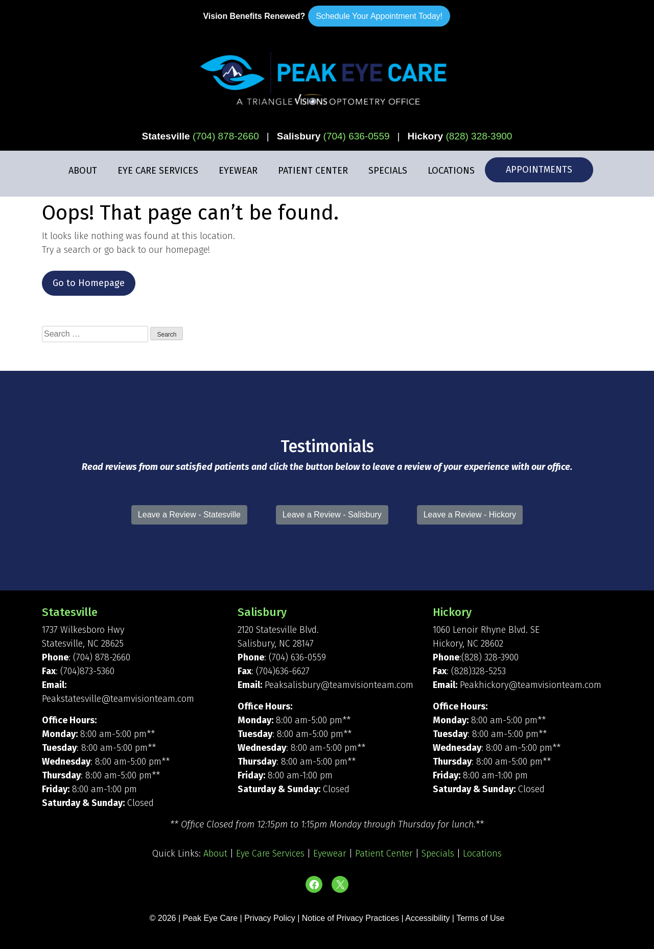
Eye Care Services (158, 170)
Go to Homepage (89, 283)
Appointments (539, 169)
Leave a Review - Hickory (470, 514)
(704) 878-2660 (226, 136)
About (82, 170)
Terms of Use (480, 918)
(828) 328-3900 (479, 136)
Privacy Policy (270, 918)
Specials (387, 170)
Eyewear (238, 170)
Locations (451, 170)
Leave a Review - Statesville (189, 514)
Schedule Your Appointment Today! (379, 16)
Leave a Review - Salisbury (332, 514)
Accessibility (427, 918)
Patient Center (313, 170)
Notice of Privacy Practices (350, 918)
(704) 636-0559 (356, 136)
